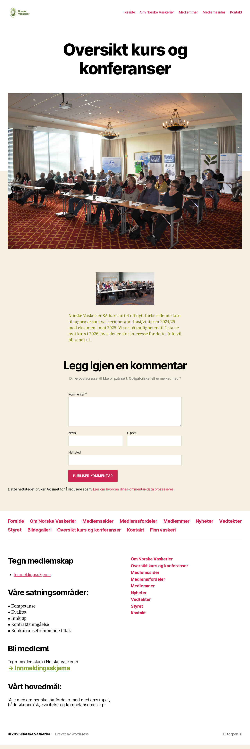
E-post (131, 437)
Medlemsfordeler (138, 525)
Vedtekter (230, 525)
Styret (14, 534)
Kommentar (77, 398)
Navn (72, 437)
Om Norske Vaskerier (157, 14)
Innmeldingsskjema (32, 578)
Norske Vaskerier (35, 738)
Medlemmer (188, 14)
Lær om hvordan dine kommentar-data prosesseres (133, 493)
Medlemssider (214, 14)
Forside (129, 14)
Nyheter (204, 525)
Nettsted (74, 456)
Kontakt (236, 14)
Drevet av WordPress (72, 738)
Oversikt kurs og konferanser (89, 534)
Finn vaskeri (163, 534)
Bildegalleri (39, 534)
